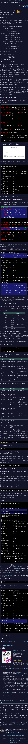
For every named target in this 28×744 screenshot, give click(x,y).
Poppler (19, 672)
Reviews (9, 735)
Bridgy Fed (22, 738)
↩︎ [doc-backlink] (21, 676)
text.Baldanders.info (5, 1)
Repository (18, 735)
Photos (9, 738)
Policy (13, 735)
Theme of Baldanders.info (16, 741)
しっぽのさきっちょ (18, 1)
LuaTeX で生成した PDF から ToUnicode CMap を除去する (15, 693)
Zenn (17, 738)
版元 (3, 666)
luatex (23, 5)
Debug (23, 735)
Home (4, 738)
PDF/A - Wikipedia (8, 645)
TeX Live (11, 673)
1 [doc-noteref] (6, 163)
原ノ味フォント (22, 478)
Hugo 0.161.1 (13, 740)
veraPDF (17, 568)
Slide (13, 738)
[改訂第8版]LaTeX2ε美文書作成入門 (19, 651)
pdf (27, 5)
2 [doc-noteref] (0, 385)
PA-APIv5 (25, 668)
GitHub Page (25, 8)
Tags (20, 5)
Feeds (4, 735)
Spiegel (11, 668)
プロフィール (17, 724)
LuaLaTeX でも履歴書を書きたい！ (23, 699)
